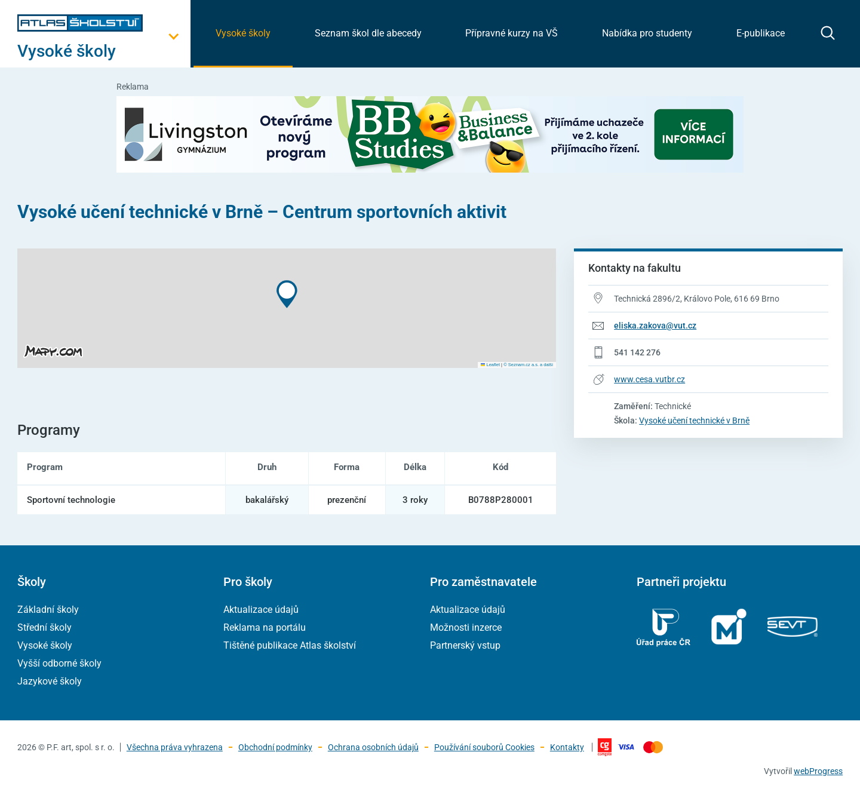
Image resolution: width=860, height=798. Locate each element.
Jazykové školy (49, 681)
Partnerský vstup (465, 645)
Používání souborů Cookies (484, 747)
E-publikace (760, 33)
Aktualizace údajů (261, 609)
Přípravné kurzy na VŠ (511, 33)
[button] (287, 294)
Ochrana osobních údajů (373, 747)
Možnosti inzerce (466, 627)
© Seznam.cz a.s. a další (528, 364)
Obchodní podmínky (275, 747)
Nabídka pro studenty (647, 33)
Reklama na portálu (264, 627)
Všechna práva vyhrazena (175, 747)
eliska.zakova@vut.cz (655, 325)
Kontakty (567, 747)
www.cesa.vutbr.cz (649, 379)
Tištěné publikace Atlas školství (289, 645)
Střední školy (44, 627)
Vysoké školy (243, 33)
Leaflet (490, 364)
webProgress (818, 771)
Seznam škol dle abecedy (368, 33)
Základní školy (48, 609)
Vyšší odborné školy (59, 663)
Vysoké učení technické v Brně (694, 420)
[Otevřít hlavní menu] (104, 51)
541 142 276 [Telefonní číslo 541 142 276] (637, 352)
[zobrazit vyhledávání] (828, 33)
